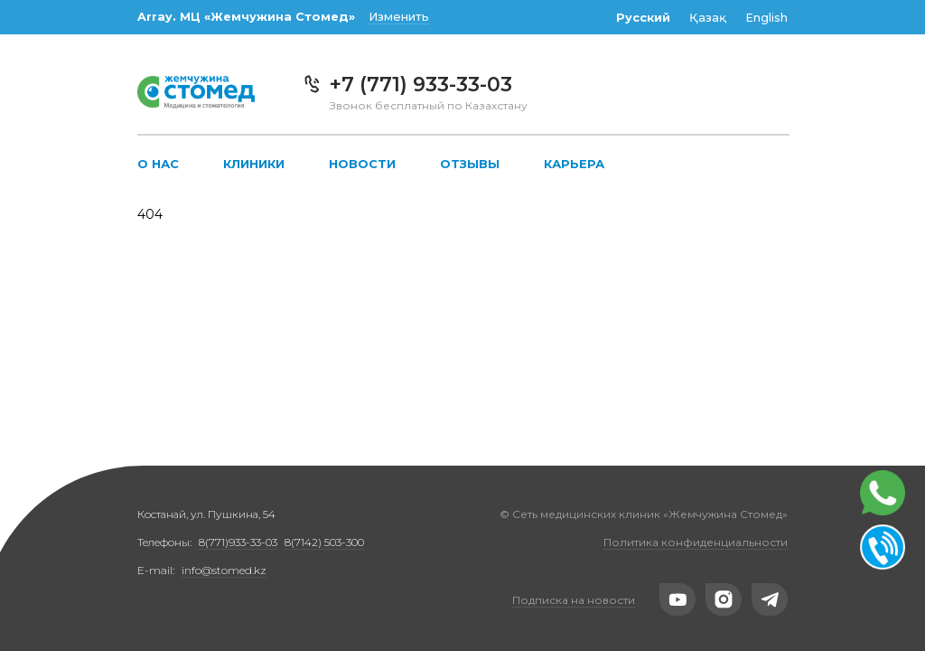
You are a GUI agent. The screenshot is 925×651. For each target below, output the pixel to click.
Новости (362, 163)
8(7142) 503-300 (324, 542)
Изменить (399, 17)
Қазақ (707, 17)
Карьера (574, 163)
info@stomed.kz (224, 570)
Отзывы (470, 163)
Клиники (254, 163)
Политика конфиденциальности (695, 542)
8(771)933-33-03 (238, 542)
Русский (643, 17)
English (766, 17)
